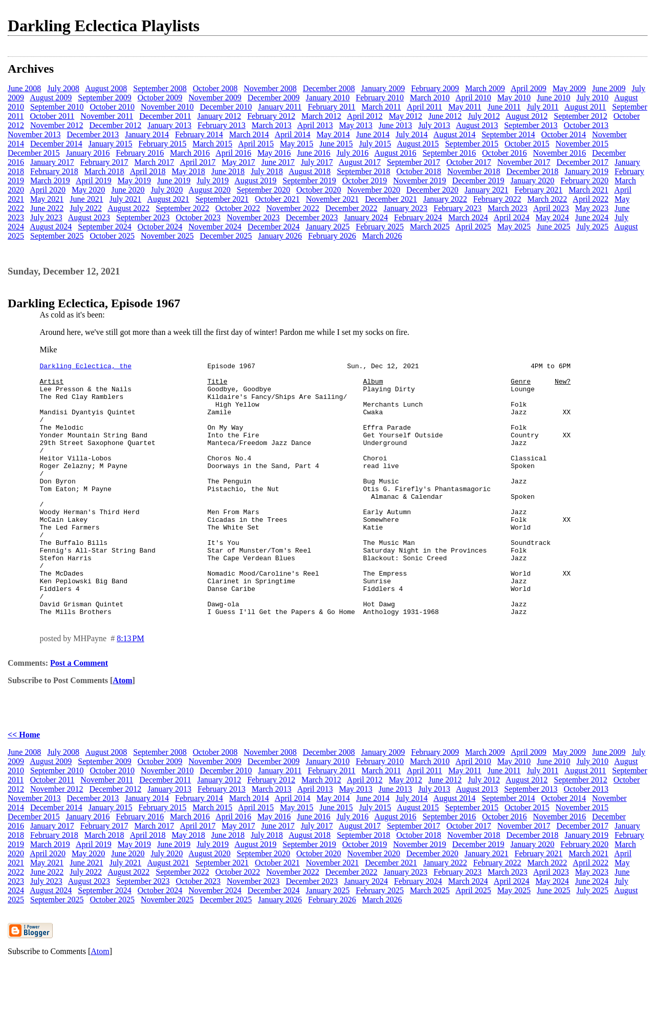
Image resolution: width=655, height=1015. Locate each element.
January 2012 (219, 116)
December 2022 (351, 208)
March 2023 (508, 208)
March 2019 (50, 180)
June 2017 (278, 162)
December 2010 (226, 106)
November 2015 (582, 143)
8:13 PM (130, 689)
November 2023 (253, 217)
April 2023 (551, 208)
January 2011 (279, 106)
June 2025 (553, 226)
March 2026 (382, 235)
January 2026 (280, 235)
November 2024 (215, 226)
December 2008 (329, 88)
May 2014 (333, 134)
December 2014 (56, 143)
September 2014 (508, 134)
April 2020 (48, 189)
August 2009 (51, 97)
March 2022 (547, 199)
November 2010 (167, 106)
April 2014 (293, 134)
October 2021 (277, 199)
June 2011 (504, 106)
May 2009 (569, 88)
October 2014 (563, 134)
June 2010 (553, 97)
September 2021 (222, 199)
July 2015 (375, 143)
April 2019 (94, 180)
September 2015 (471, 143)
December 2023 (312, 217)
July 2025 (592, 226)
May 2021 (46, 199)
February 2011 (331, 106)
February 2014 (199, 134)
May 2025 (514, 226)
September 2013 (530, 125)
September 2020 (263, 189)
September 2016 (449, 153)
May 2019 (134, 180)
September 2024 (104, 226)
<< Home (24, 785)
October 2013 (586, 125)
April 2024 (512, 217)
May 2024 (552, 217)
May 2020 (88, 189)
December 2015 (34, 153)
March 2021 (588, 189)
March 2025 (430, 226)
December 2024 (274, 226)
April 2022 (590, 199)
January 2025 (328, 226)
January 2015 (111, 143)
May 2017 (238, 162)
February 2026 (332, 235)
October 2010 (112, 106)
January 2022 (445, 199)
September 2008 (159, 88)
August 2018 (310, 171)
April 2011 (424, 106)
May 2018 (188, 171)
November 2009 (215, 97)
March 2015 (212, 143)
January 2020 (533, 180)
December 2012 (116, 125)
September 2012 (580, 116)
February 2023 (457, 208)
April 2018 (148, 171)
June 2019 (173, 180)
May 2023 (591, 208)
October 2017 (468, 162)
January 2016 (88, 153)
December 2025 (226, 235)
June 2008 (24, 88)
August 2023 (89, 217)
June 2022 (46, 208)
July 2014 (412, 134)
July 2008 (63, 88)
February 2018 (54, 171)
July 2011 (543, 106)
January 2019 (586, 171)
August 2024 (51, 226)
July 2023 (46, 217)
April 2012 (365, 116)
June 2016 (313, 153)
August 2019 (255, 180)
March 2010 (430, 97)
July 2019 (212, 180)
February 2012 (271, 116)
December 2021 (391, 199)
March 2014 (249, 134)
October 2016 (504, 153)
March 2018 (104, 171)
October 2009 (160, 97)
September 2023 (142, 217)
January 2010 (328, 97)
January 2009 (383, 88)
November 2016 (559, 153)
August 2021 (168, 199)
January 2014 (147, 134)
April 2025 (473, 226)
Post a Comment (79, 713)
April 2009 (529, 88)
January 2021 (487, 189)
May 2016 (274, 153)
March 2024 (468, 217)
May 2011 (465, 106)
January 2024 (366, 217)
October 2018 (419, 171)
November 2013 (34, 134)
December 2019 (478, 180)
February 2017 (104, 162)
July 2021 (126, 199)
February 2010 (380, 97)
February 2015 (163, 143)
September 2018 (363, 171)
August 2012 (527, 116)
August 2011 (585, 106)
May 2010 (514, 97)
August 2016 (395, 153)
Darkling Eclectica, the (86, 367)
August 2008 (106, 88)
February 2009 (435, 88)
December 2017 (582, 162)
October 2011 (52, 116)
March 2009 (485, 88)
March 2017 (154, 162)
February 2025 (380, 226)
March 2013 (272, 125)
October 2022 (237, 208)
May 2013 (355, 125)
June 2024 (591, 217)
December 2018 (533, 171)
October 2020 (318, 189)
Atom (122, 731)
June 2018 (228, 171)
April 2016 (233, 153)
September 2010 (56, 106)
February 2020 (584, 180)
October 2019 (364, 180)
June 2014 (372, 134)
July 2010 (592, 97)
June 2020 (127, 189)
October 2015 (527, 143)
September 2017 (413, 162)
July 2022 (86, 208)
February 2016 (140, 153)
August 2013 (477, 125)
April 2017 (197, 162)
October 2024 (160, 226)
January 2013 (169, 125)
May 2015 (296, 143)
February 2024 (418, 217)
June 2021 (86, 199)
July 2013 (434, 125)
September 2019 (309, 180)
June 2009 (608, 88)
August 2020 (209, 189)
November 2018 (473, 171)
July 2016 (353, 153)
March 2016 (190, 153)
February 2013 (222, 125)
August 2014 (454, 134)
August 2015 (418, 143)
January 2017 (52, 162)
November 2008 (270, 88)
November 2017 (524, 162)
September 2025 (56, 235)
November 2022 (292, 208)
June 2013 (395, 125)
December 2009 (274, 97)
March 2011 (381, 106)
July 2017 (317, 162)
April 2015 (256, 143)
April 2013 (315, 125)
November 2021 (332, 199)
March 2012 (321, 116)
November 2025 (167, 235)
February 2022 (497, 199)
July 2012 (484, 116)
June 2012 (445, 116)
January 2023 (406, 208)
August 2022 (128, 208)
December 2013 (93, 134)
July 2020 (167, 189)
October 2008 (215, 88)
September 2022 (182, 208)
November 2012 (56, 125)
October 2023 (198, 217)
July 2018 (267, 171)
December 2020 (432, 189)
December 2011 (165, 116)
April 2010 (473, 97)
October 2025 (112, 235)
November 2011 (106, 116)
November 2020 (374, 189)
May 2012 (405, 116)
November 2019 (419, 180)
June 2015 (336, 143)
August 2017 (360, 162)
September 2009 (104, 97)
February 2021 (539, 189)
